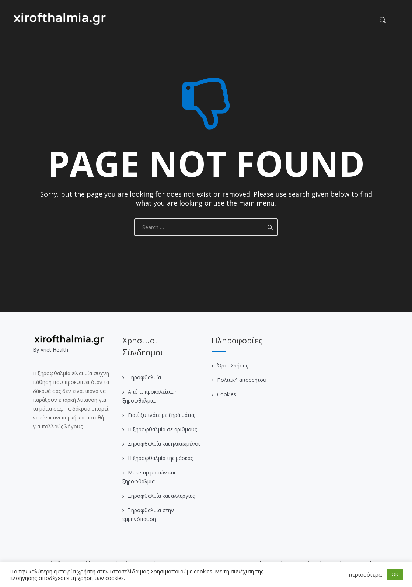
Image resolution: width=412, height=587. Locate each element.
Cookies (226, 394)
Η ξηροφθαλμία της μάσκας (160, 458)
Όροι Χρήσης (232, 365)
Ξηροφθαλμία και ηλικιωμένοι (164, 443)
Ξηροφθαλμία (144, 377)
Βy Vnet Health (50, 349)
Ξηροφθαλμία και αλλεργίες (161, 495)
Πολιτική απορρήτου (241, 379)
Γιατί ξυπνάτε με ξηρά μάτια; (161, 414)
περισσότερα (365, 574)
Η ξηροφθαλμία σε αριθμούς (162, 429)
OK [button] (395, 574)
